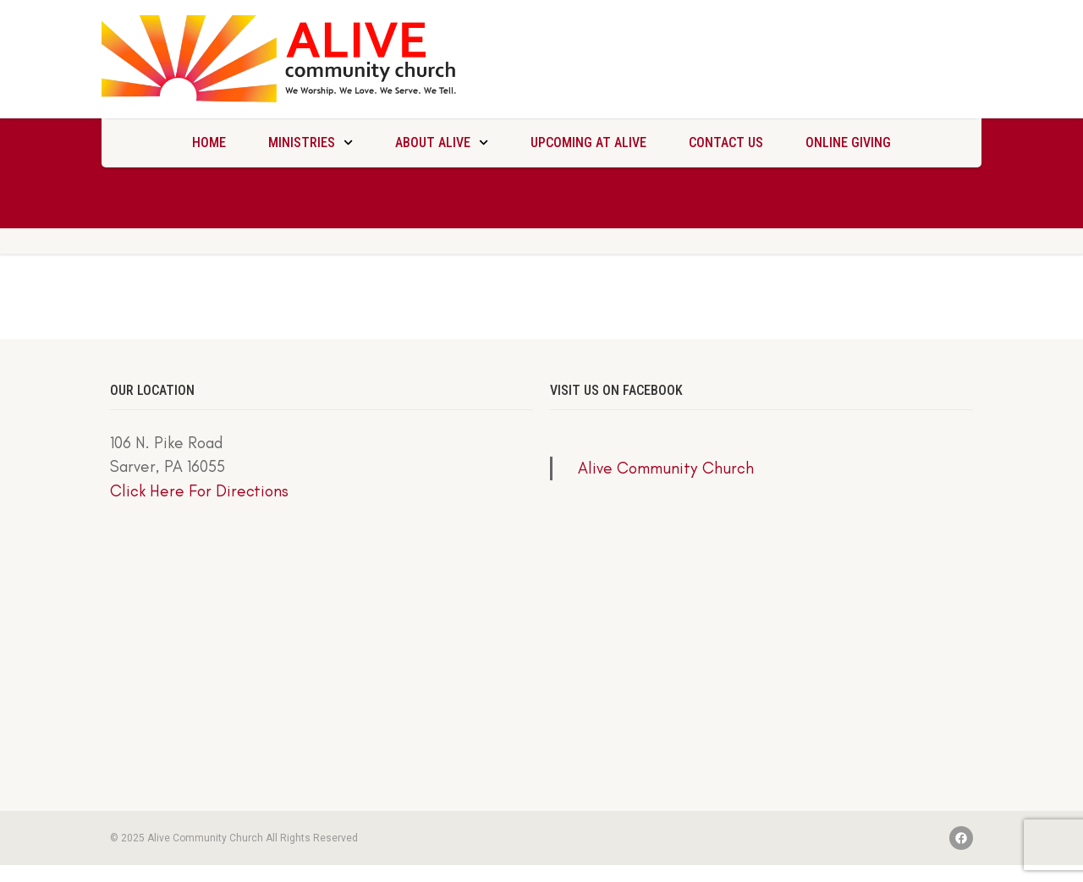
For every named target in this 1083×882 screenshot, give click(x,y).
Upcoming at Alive (588, 142)
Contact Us (726, 142)
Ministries (310, 142)
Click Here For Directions (199, 491)
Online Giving (848, 142)
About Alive (441, 142)
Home (209, 142)
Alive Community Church (666, 468)
